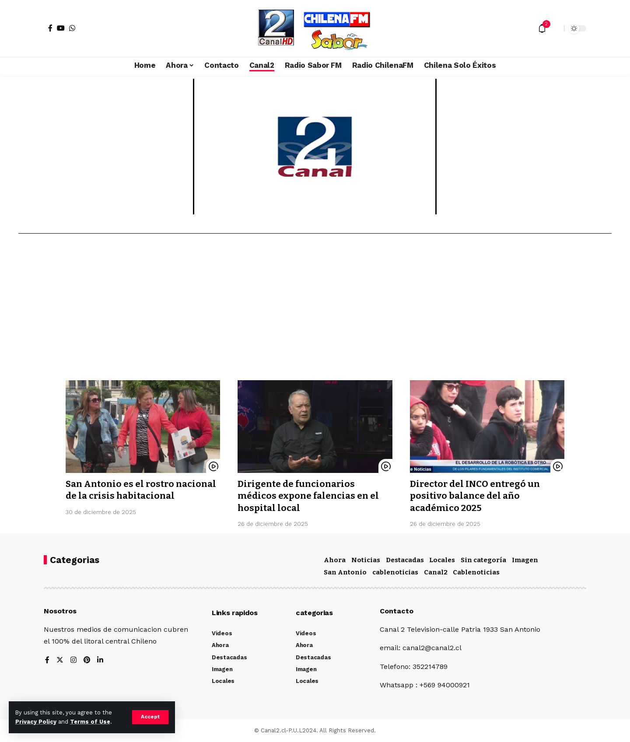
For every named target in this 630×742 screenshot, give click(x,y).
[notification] (542, 28)
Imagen (525, 560)
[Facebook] (50, 28)
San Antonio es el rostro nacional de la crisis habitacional (122, 496)
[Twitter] (60, 660)
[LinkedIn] (100, 660)
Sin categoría (483, 560)
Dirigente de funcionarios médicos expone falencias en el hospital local (310, 496)
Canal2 (436, 572)
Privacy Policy (35, 721)
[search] (555, 28)
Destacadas (405, 560)
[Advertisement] (315, 310)
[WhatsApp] (72, 28)
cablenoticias (395, 572)
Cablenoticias (476, 572)
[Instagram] (73, 660)
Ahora (335, 560)
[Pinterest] (87, 660)
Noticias (365, 560)
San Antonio (345, 572)
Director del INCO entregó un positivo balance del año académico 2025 (477, 496)
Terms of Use (90, 721)
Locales (442, 560)
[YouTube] (61, 28)
